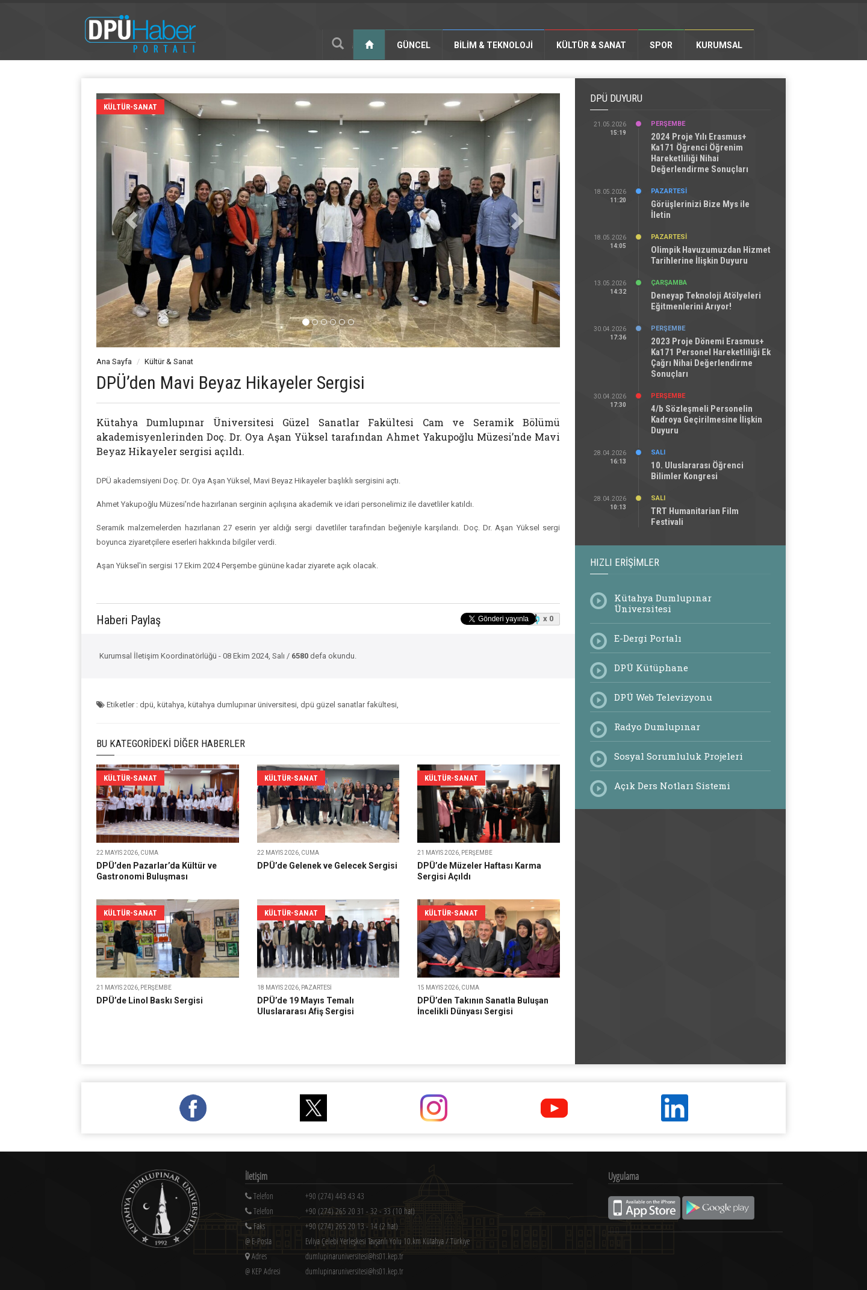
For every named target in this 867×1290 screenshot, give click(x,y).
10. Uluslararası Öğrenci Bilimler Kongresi (697, 471)
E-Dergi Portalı (648, 638)
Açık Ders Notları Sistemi (672, 785)
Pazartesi (669, 191)
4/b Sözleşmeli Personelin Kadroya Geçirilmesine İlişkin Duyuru (706, 419)
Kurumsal (719, 45)
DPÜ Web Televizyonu (663, 697)
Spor (661, 45)
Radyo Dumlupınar (657, 726)
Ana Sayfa (114, 361)
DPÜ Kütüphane (651, 667)
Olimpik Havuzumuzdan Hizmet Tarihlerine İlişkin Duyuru (711, 255)
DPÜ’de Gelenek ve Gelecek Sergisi (327, 865)
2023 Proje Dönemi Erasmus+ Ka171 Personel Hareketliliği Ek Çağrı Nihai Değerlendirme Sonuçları (711, 357)
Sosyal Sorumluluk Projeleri (678, 756)
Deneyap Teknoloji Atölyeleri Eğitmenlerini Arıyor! (706, 301)
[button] (131, 220)
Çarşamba (669, 283)
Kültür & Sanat (591, 45)
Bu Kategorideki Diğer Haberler (170, 743)
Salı (658, 452)
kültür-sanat (130, 106)
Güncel (413, 45)
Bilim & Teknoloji (493, 45)
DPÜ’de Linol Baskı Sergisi (149, 1000)
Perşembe (668, 124)
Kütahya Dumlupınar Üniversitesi (663, 603)
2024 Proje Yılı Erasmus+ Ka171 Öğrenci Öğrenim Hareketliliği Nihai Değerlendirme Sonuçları (699, 153)
